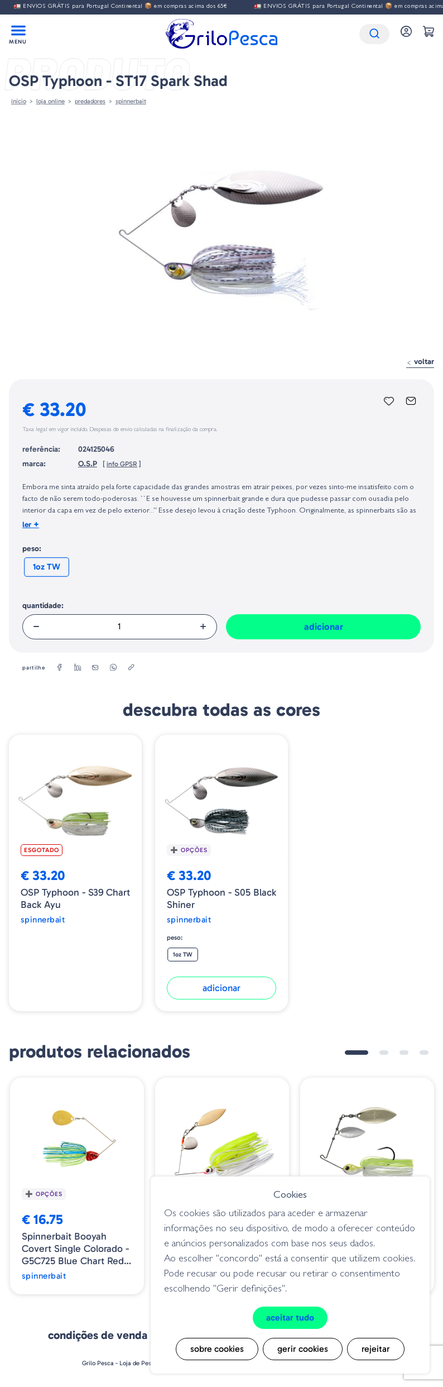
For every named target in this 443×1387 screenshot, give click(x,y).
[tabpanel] (77, 1186)
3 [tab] (403, 1052)
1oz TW (46, 567)
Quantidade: (43, 605)
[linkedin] (77, 668)
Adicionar (323, 626)
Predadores (90, 101)
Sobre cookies (217, 1348)
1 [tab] (356, 1052)
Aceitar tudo (290, 1317)
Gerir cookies (302, 1348)
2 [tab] (383, 1052)
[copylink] (131, 668)
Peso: (31, 548)
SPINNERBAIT (130, 101)
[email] (95, 668)
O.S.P (87, 463)
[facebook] (60, 668)
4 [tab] (424, 1052)
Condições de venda (97, 1335)
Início (18, 101)
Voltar (420, 361)
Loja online (50, 101)
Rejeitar (376, 1348)
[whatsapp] (113, 668)
